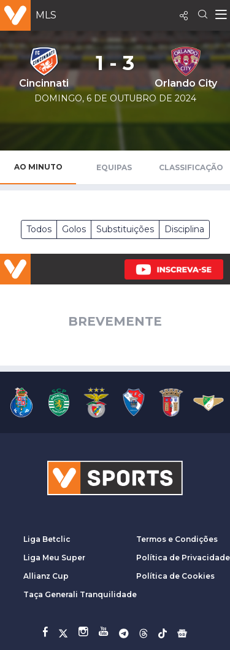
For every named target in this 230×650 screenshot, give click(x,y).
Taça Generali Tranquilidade (80, 594)
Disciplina (184, 229)
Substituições (125, 229)
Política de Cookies (175, 576)
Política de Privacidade (183, 557)
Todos (39, 229)
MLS (46, 15)
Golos (74, 229)
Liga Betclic (47, 539)
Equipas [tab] (114, 167)
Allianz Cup (46, 576)
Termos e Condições (177, 539)
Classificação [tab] (191, 167)
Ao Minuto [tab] (38, 166)
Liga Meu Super (54, 557)
